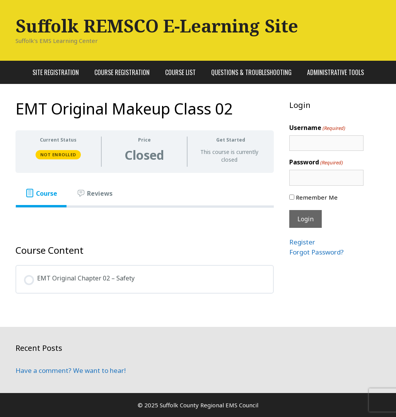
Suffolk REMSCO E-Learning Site (156, 26)
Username (317, 127)
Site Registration (55, 72)
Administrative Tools (335, 72)
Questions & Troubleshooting (251, 72)
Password (316, 162)
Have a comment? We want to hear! (70, 370)
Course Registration (122, 72)
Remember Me (317, 197)
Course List (180, 72)
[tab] (41, 193)
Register (302, 242)
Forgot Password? (316, 252)
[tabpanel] (144, 220)
